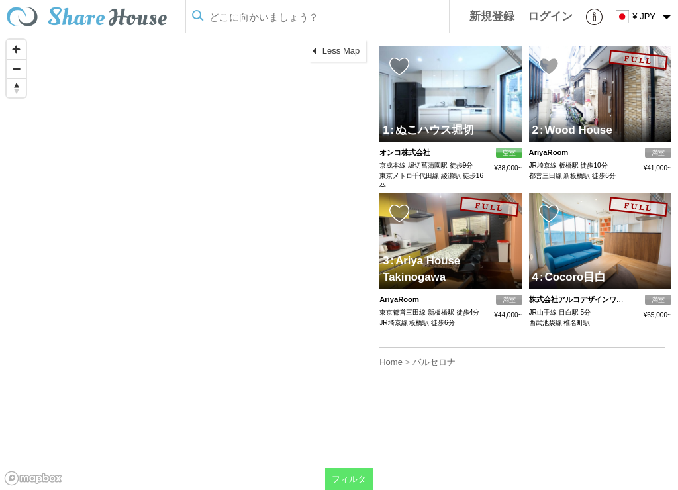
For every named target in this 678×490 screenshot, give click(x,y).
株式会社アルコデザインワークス (583, 299)
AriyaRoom (549, 152)
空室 (509, 152)
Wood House (576, 130)
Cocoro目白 (573, 277)
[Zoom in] (16, 49)
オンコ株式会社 (404, 152)
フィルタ (349, 479)
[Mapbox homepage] (33, 478)
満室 (658, 152)
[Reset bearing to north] (16, 87)
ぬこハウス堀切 (433, 130)
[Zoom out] (16, 68)
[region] (186, 261)
